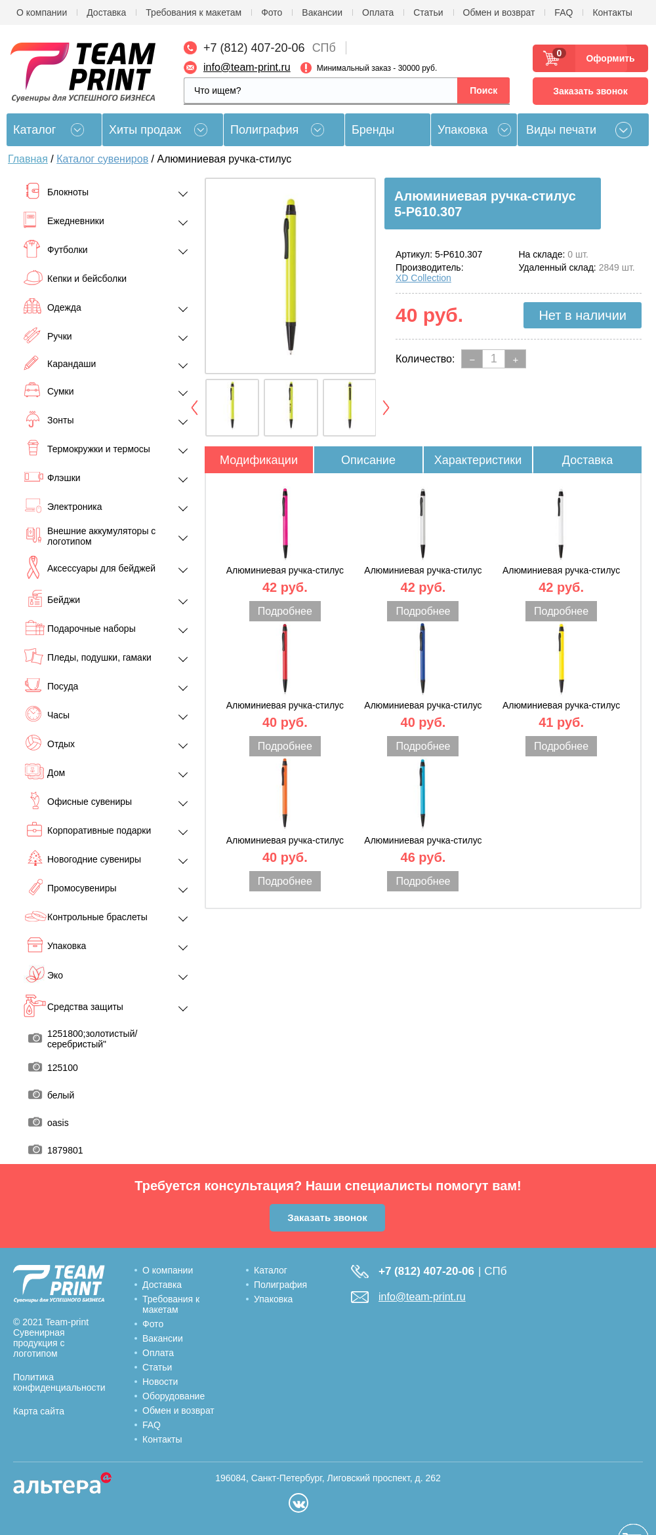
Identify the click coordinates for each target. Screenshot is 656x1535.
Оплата (378, 12)
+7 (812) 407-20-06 (254, 47)
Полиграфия (264, 129)
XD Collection (423, 278)
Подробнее (285, 611)
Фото (271, 12)
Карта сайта (38, 1411)
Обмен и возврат (499, 12)
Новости (160, 1381)
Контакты (612, 12)
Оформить (606, 58)
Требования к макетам (193, 12)
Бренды (373, 129)
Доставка (106, 12)
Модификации (259, 460)
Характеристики (478, 460)
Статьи (428, 12)
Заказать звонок (590, 91)
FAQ (563, 12)
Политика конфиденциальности (59, 1382)
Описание (368, 460)
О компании (41, 12)
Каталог (270, 1270)
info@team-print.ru (247, 67)
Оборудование (173, 1396)
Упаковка (462, 129)
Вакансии (322, 12)
